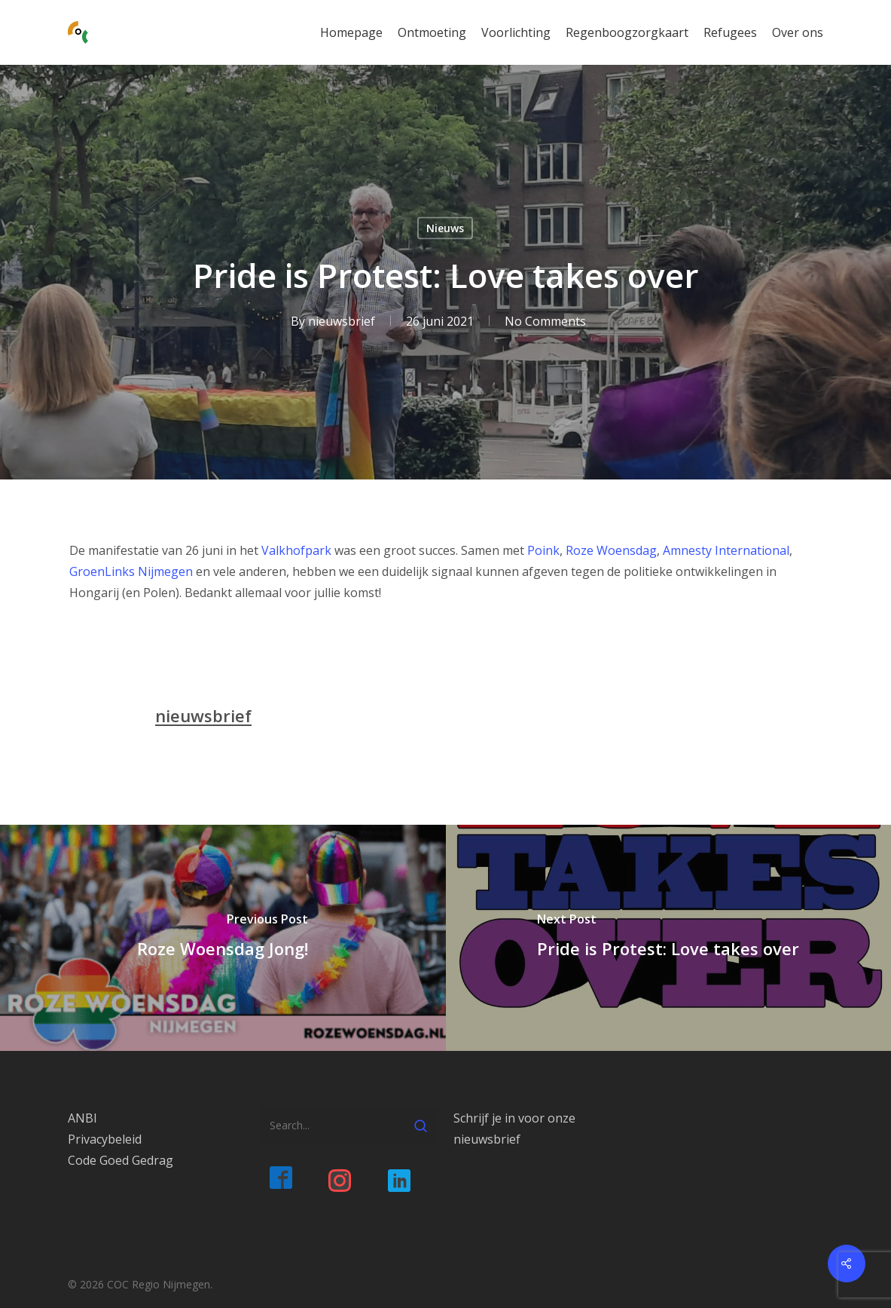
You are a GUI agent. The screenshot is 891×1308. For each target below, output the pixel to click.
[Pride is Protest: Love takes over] (669, 938)
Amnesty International (726, 550)
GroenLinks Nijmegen (131, 571)
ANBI (82, 1118)
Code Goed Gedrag (120, 1160)
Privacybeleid (105, 1139)
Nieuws (445, 228)
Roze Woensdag (611, 550)
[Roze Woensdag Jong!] (223, 938)
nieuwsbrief (341, 321)
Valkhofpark (296, 550)
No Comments (545, 321)
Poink (543, 550)
